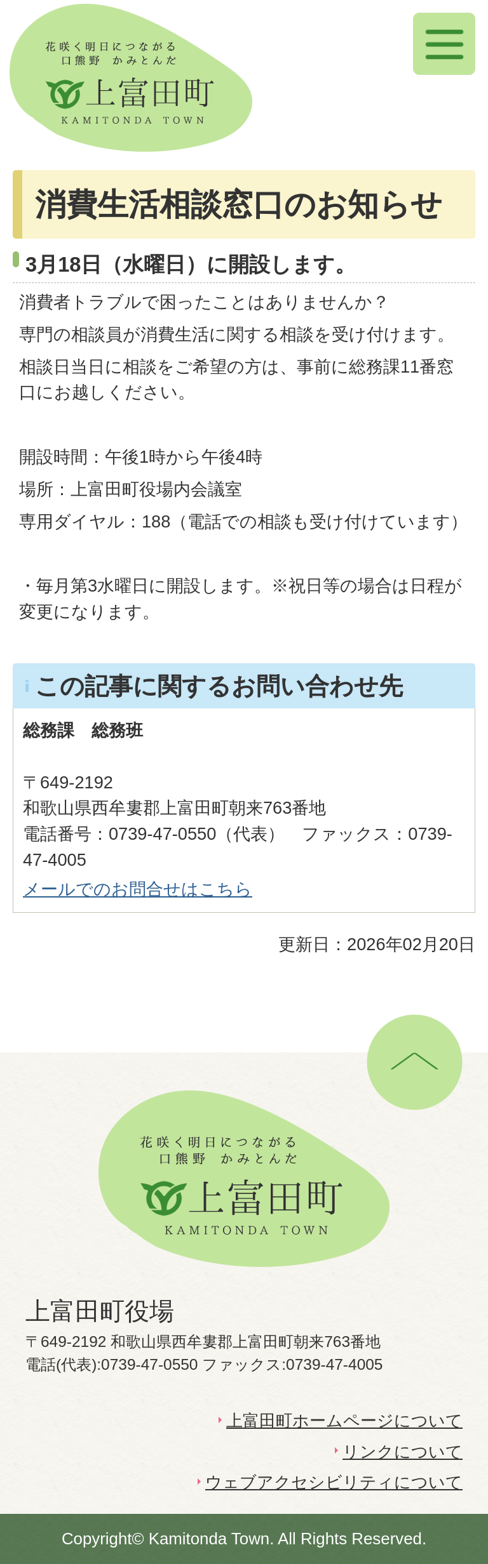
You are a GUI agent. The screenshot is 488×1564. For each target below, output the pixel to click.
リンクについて (402, 1452)
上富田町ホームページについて (344, 1420)
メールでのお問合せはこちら (137, 889)
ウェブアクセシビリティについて (334, 1482)
